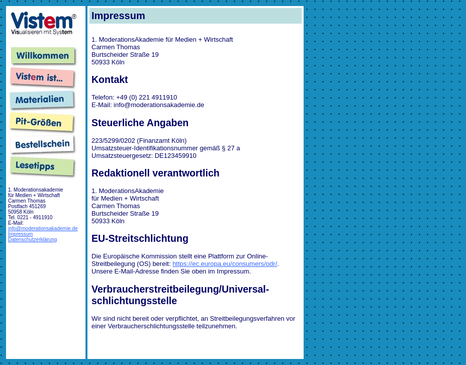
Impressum (20, 234)
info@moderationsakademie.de (43, 228)
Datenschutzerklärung (32, 239)
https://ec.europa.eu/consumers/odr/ (224, 263)
